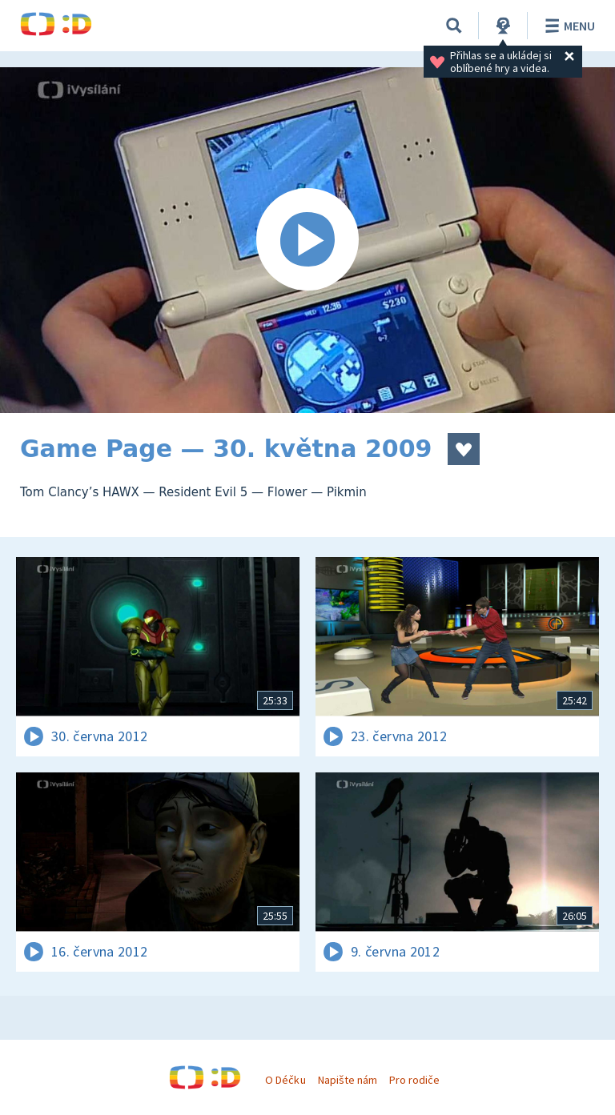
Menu (567, 26)
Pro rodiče (414, 1080)
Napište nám (347, 1080)
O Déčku (285, 1080)
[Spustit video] (307, 240)
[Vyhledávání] (454, 25)
